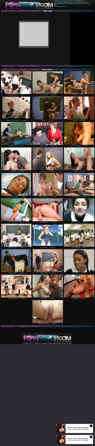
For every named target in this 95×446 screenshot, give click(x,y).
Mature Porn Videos (68, 2)
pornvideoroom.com (28, 343)
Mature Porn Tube (58, 2)
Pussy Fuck (63, 6)
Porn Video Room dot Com (66, 0)
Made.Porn (76, 2)
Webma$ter (69, 343)
